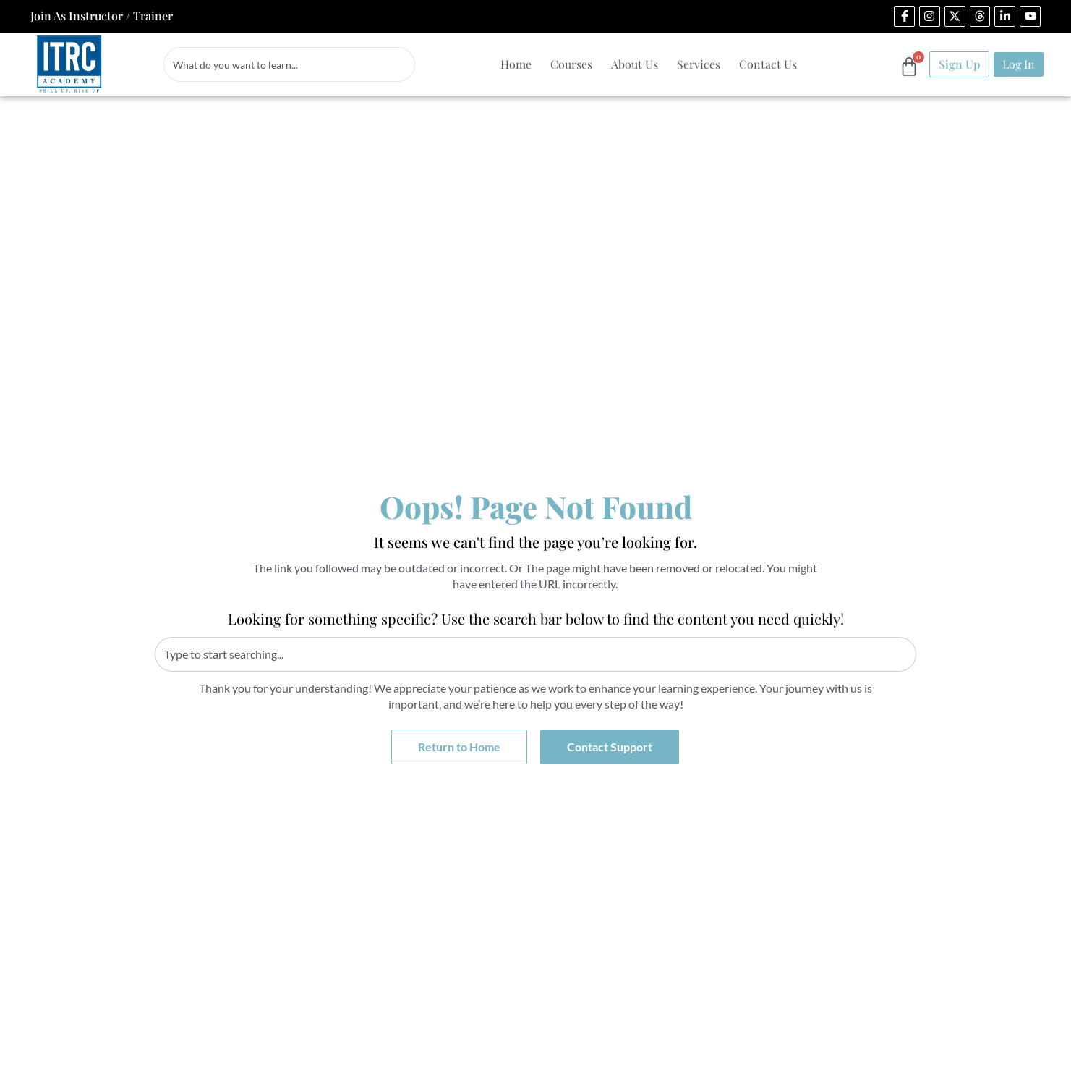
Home (516, 64)
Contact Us (768, 64)
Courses (571, 64)
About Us (634, 64)
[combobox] (289, 64)
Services (698, 64)
